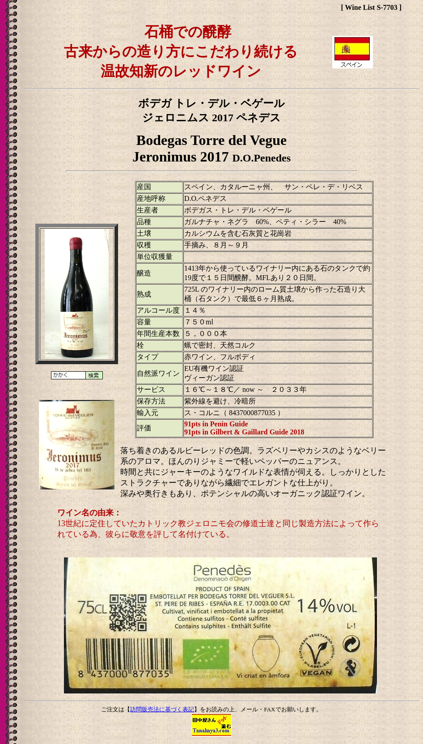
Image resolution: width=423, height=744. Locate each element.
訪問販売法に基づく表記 (162, 709)
